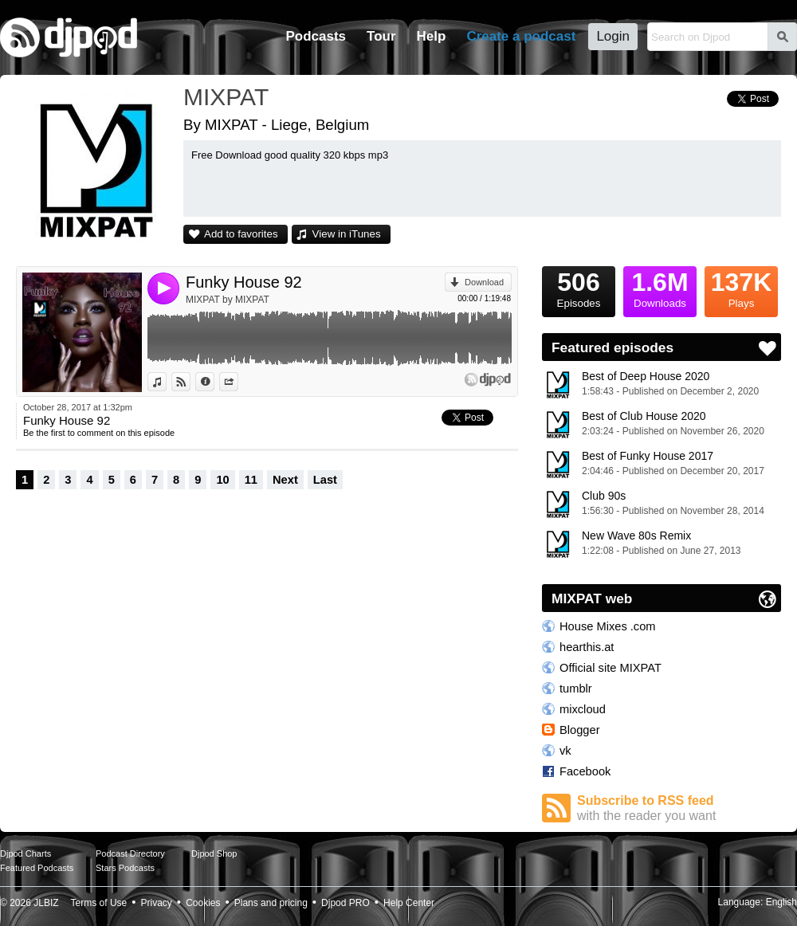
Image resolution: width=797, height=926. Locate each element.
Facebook (585, 771)
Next (285, 479)
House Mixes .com (607, 626)
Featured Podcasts (36, 868)
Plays (741, 287)
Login (613, 36)
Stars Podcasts (125, 868)
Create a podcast (520, 36)
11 (251, 479)
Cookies (203, 902)
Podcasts (315, 36)
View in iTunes (346, 234)
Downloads (660, 287)
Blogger (579, 730)
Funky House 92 (244, 282)
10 (222, 479)
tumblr (575, 688)
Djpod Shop (214, 853)
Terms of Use (99, 902)
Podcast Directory (130, 853)
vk (565, 750)
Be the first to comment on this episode (99, 432)
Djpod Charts (25, 853)
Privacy (156, 902)
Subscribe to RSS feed (679, 808)
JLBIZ (45, 902)
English (781, 902)
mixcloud (582, 709)
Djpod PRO (345, 902)
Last (325, 479)
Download (484, 282)
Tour (381, 36)
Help (431, 36)
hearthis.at (586, 647)
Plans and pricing (271, 902)
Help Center (408, 902)
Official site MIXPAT (610, 667)
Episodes (578, 287)
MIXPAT (226, 97)
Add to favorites (241, 234)
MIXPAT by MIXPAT (227, 299)
